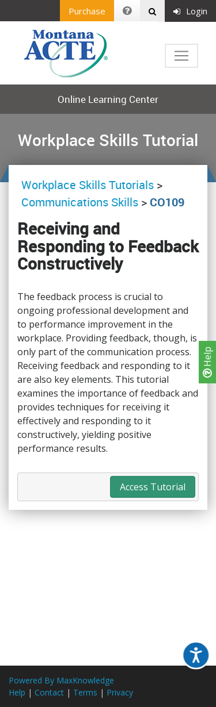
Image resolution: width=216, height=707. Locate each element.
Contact (49, 692)
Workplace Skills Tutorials (89, 185)
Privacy (120, 692)
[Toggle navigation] (181, 56)
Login (190, 11)
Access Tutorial (152, 487)
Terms (85, 692)
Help (207, 362)
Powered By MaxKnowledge (61, 680)
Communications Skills (79, 202)
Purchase (87, 11)
